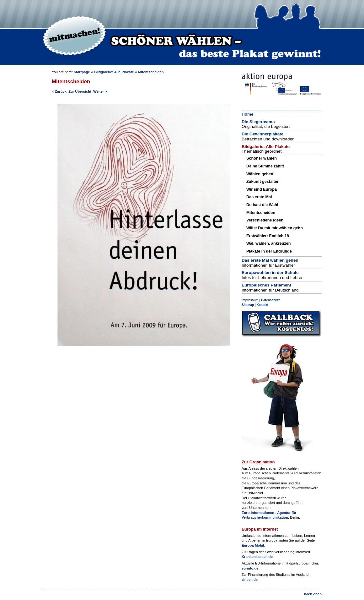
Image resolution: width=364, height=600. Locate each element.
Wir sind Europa (261, 189)
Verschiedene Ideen (264, 220)
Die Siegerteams (258, 121)
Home (248, 114)
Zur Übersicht (79, 91)
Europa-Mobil (253, 545)
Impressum (250, 300)
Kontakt (262, 305)
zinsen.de (250, 579)
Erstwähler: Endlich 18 (267, 236)
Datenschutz (270, 300)
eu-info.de (250, 568)
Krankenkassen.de (257, 557)
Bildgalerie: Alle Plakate (114, 72)
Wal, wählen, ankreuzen (268, 243)
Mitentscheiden (150, 72)
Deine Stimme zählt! (265, 166)
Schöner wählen (261, 158)
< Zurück (59, 91)
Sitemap (248, 305)
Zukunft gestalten (262, 181)
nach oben (313, 594)
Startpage (82, 72)
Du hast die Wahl (262, 205)
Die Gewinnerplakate (262, 134)
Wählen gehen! (260, 174)
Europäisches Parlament (266, 285)
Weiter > (100, 91)
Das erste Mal (259, 197)
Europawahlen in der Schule (270, 272)
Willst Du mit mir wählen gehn (274, 228)
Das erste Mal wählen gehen (270, 260)
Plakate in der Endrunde (269, 251)
